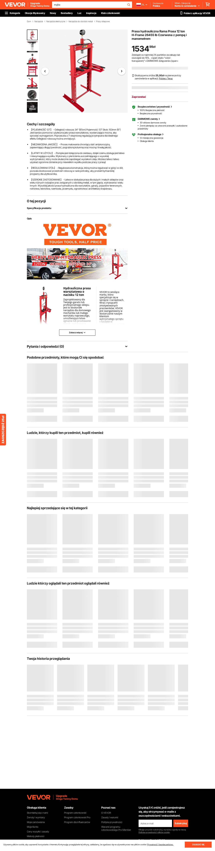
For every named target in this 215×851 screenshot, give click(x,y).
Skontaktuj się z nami (37, 812)
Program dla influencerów (77, 822)
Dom (29, 21)
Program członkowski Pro (77, 817)
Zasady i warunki (109, 817)
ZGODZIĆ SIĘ (198, 844)
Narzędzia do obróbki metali (81, 21)
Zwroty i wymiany (36, 817)
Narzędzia (38, 21)
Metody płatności (35, 836)
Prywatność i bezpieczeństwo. (160, 844)
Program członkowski (75, 812)
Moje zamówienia (36, 822)
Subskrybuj (181, 823)
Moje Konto (32, 826)
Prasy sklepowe (103, 21)
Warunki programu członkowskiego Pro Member (116, 828)
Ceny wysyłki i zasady (38, 831)
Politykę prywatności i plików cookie (154, 832)
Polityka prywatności (111, 822)
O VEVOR (106, 812)
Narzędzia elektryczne (55, 21)
